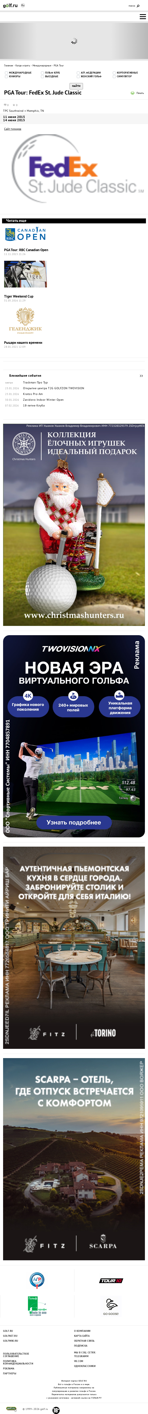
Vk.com (78, 1361)
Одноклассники (85, 1366)
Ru (22, 5)
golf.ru (11, 1409)
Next (129, 41)
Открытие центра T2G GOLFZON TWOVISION (53, 388)
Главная (8, 65)
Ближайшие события (139, 375)
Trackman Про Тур (35, 382)
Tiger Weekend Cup (18, 296)
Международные (42, 65)
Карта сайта (82, 1336)
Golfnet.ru (10, 1336)
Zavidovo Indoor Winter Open (43, 400)
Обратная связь (84, 1341)
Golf (10, 5)
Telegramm (81, 1356)
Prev (18, 41)
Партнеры (9, 1373)
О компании (82, 1331)
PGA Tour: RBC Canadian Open (26, 250)
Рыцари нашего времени (23, 343)
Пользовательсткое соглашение (16, 1355)
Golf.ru (8, 1331)
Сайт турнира (12, 129)
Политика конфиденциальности (16, 1362)
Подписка (80, 1346)
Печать (140, 93)
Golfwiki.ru (10, 1341)
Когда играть (22, 65)
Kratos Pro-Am (33, 394)
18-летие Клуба (34, 405)
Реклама (8, 1369)
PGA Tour (59, 65)
